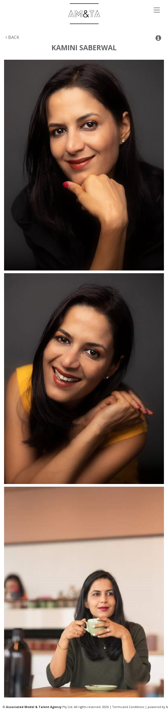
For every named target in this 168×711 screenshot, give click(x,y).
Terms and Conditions (128, 707)
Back (12, 37)
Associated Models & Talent (83, 13)
